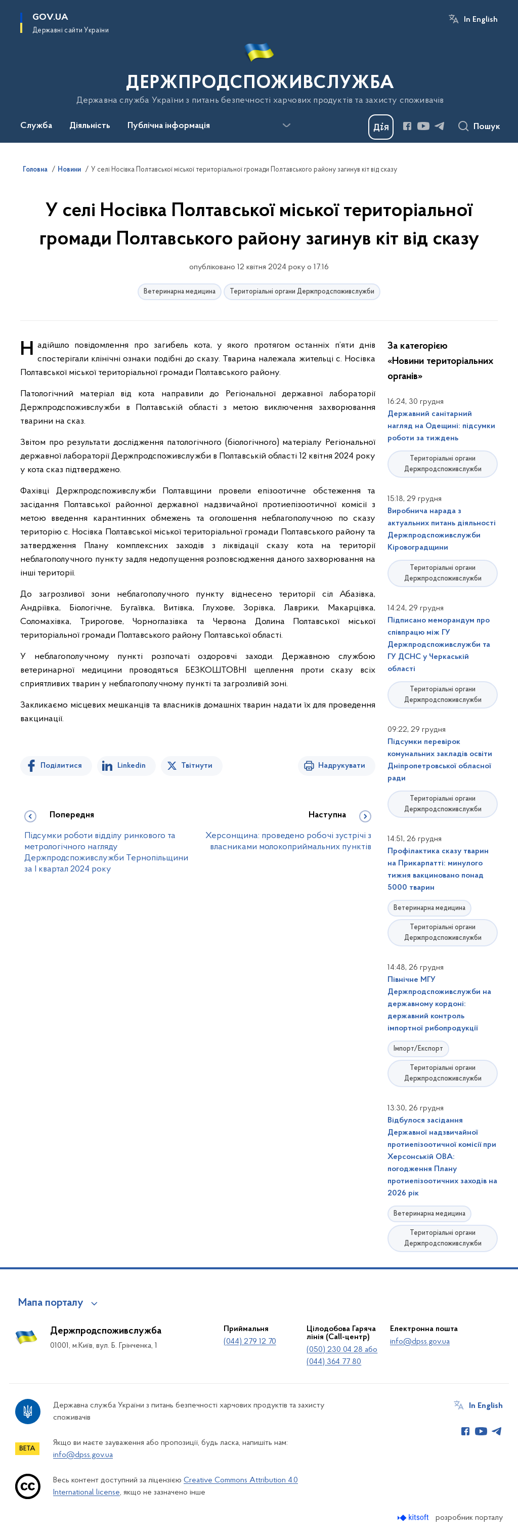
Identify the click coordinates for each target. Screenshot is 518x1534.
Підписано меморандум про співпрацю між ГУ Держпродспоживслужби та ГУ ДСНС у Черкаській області (438, 644)
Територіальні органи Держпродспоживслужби (302, 292)
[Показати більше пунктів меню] (286, 125)
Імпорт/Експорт (418, 1049)
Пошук (486, 127)
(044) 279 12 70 (250, 1342)
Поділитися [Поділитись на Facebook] (61, 766)
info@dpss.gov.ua (420, 1342)
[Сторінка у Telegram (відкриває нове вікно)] (440, 126)
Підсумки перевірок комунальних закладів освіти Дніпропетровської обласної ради (439, 760)
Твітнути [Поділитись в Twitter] (196, 766)
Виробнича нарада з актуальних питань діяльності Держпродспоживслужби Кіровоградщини (441, 529)
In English (481, 20)
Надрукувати (341, 766)
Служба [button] (36, 126)
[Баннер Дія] (381, 127)
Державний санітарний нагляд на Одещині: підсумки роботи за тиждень (441, 426)
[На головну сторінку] (259, 70)
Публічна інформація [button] (168, 126)
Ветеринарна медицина (179, 292)
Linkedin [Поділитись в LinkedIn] (131, 766)
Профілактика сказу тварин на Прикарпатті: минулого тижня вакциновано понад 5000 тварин (438, 869)
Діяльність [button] (89, 126)
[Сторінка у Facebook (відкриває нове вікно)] (407, 126)
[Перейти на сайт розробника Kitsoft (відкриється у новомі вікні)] (414, 1517)
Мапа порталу (50, 1303)
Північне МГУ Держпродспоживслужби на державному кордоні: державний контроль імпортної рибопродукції (439, 1004)
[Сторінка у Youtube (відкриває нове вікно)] (423, 126)
